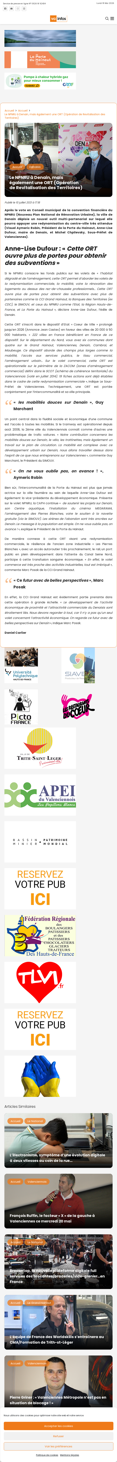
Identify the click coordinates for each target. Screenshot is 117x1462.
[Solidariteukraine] (58, 1076)
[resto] (87, 707)
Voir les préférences (58, 1446)
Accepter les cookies (58, 1426)
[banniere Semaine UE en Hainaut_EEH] (58, 38)
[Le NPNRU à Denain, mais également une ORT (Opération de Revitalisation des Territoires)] (58, 125)
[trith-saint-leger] (58, 748)
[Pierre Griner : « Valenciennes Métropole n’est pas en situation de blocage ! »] (58, 1382)
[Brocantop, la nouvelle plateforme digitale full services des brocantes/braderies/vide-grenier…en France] (58, 1261)
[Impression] (58, 795)
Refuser (58, 1436)
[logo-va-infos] (58, 18)
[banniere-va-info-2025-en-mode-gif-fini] (58, 81)
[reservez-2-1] (58, 1029)
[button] (107, 18)
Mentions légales (69, 1455)
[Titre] (5, 8)
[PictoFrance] (30, 707)
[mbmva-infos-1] (58, 842)
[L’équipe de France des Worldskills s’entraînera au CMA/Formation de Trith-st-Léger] (58, 1322)
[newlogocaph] (58, 59)
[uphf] (30, 665)
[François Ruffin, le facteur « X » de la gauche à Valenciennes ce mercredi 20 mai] (58, 1201)
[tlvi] (58, 982)
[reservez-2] (58, 888)
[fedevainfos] (58, 935)
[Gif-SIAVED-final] (87, 665)
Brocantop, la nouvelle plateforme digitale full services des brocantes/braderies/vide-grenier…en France (57, 1276)
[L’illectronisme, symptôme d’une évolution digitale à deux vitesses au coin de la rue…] (58, 1140)
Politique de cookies (47, 1455)
